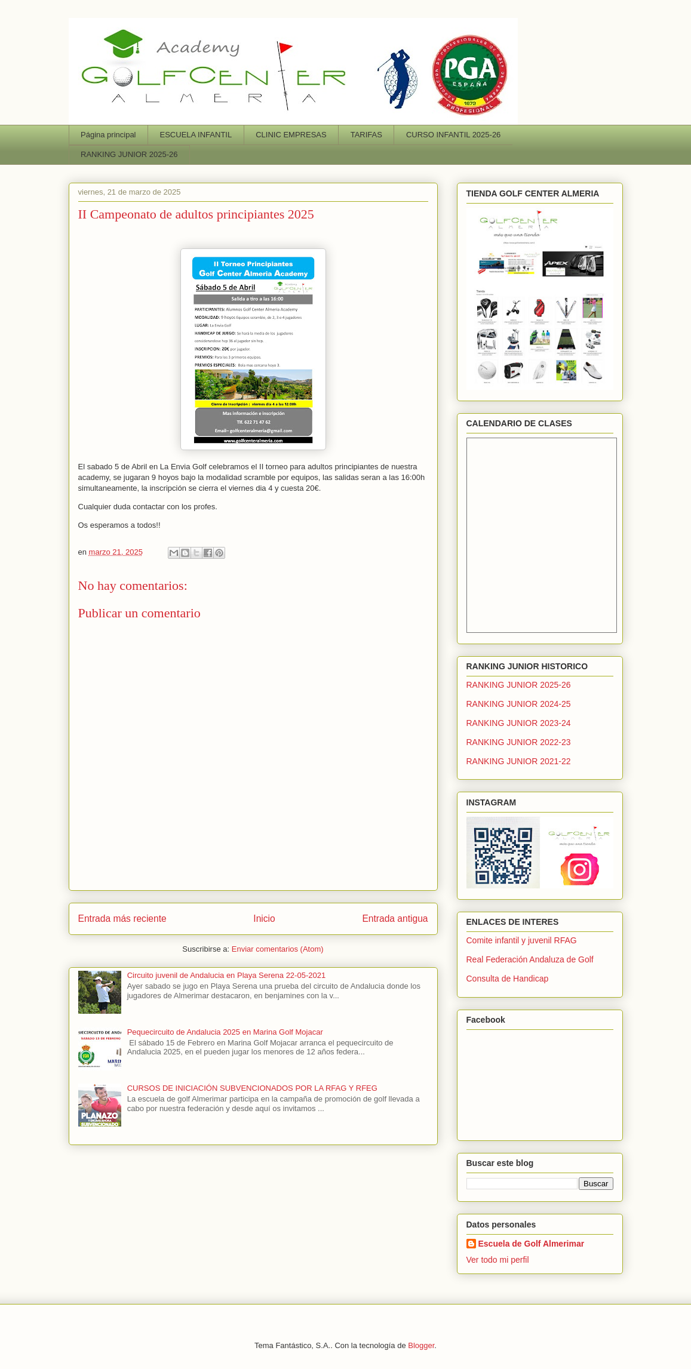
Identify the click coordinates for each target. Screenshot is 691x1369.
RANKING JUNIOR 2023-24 (518, 723)
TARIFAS (366, 134)
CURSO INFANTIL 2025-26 (453, 134)
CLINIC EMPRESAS (291, 134)
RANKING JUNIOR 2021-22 (518, 761)
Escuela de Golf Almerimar (531, 1243)
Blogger (421, 1345)
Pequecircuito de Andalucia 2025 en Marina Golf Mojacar (225, 1031)
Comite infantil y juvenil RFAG (521, 940)
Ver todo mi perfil (497, 1260)
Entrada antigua (395, 918)
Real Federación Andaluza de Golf (530, 959)
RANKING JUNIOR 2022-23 (518, 742)
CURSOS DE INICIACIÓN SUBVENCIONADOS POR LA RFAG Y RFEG (252, 1088)
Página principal (108, 134)
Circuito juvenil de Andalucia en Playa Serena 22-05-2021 (226, 975)
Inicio (264, 918)
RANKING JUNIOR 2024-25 (518, 704)
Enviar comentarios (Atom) (278, 949)
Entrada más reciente (122, 918)
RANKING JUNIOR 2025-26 (129, 154)
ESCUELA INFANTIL (196, 134)
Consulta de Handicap (507, 978)
